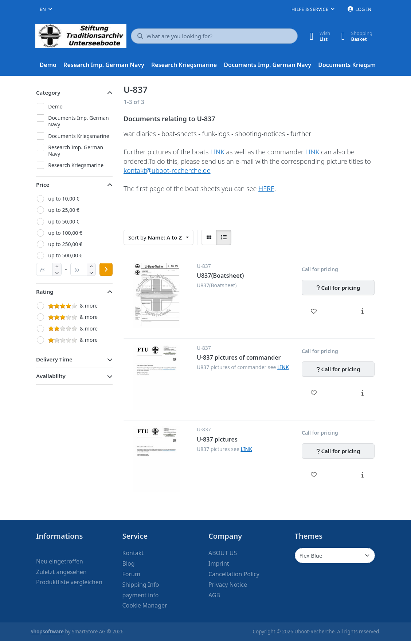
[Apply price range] (106, 269)
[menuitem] (48, 65)
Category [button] (48, 92)
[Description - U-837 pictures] (362, 474)
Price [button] (42, 184)
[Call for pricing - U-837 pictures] (338, 451)
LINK (217, 151)
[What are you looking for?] (214, 36)
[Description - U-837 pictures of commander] (362, 392)
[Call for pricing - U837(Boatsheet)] (338, 287)
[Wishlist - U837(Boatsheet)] (314, 311)
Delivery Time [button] (54, 359)
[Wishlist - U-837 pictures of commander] (314, 392)
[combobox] (46, 9)
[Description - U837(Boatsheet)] (362, 311)
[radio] (208, 237)
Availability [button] (51, 376)
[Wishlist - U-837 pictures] (314, 474)
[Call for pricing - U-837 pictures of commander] (338, 369)
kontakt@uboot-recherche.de (167, 170)
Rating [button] (45, 291)
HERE (266, 188)
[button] (57, 272)
